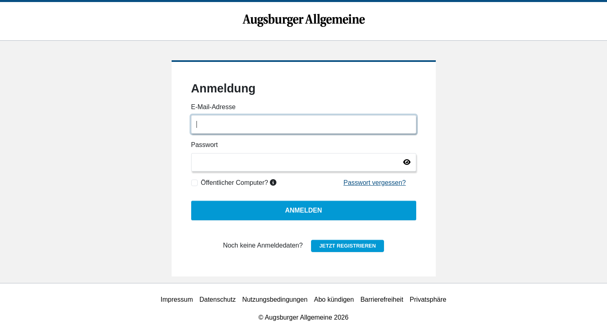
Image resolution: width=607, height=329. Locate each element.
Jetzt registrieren (347, 246)
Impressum (177, 299)
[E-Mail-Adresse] (303, 124)
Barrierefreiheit (381, 299)
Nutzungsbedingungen (274, 299)
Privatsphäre (428, 299)
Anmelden (303, 210)
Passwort (204, 144)
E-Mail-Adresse (213, 106)
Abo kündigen (334, 299)
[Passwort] (303, 162)
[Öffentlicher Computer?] (194, 183)
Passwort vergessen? (375, 182)
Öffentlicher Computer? (239, 182)
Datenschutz (217, 299)
